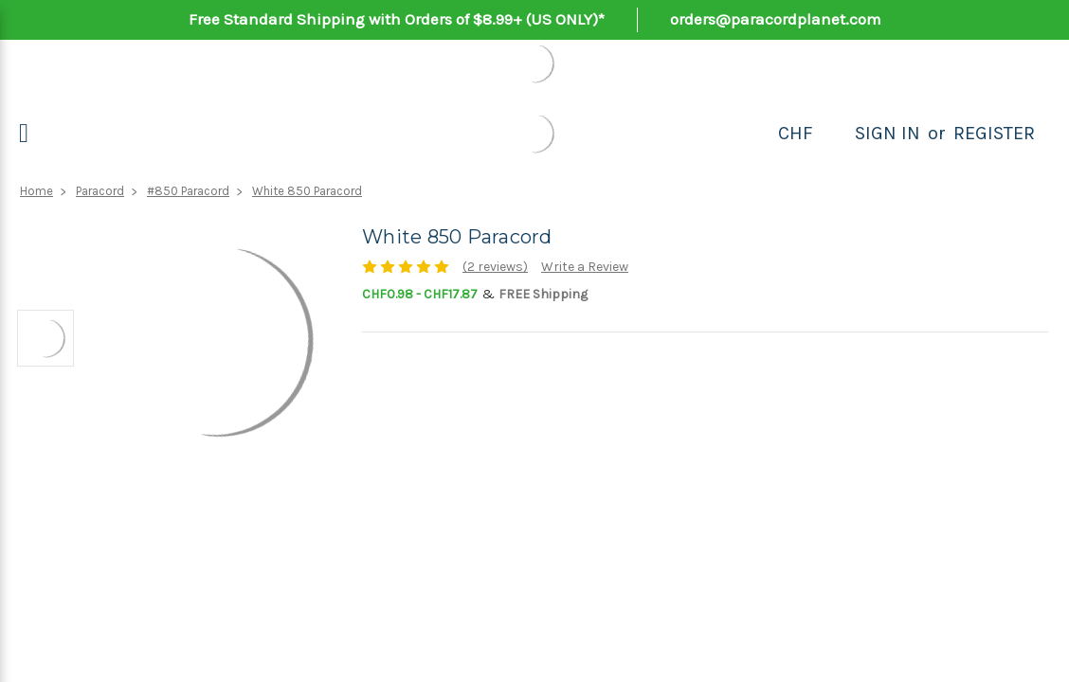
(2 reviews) (495, 267)
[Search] (834, 133)
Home (36, 191)
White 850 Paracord (307, 191)
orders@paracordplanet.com (775, 18)
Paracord (100, 191)
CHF (795, 133)
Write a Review (584, 267)
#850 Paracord (188, 191)
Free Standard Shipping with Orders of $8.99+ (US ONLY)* (397, 18)
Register (994, 133)
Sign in (887, 133)
